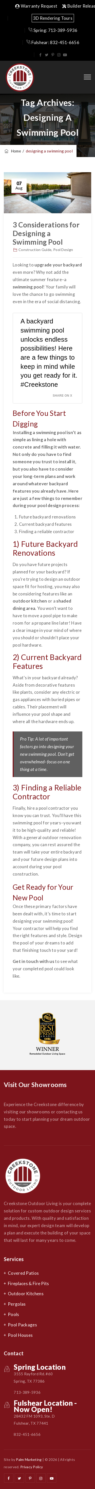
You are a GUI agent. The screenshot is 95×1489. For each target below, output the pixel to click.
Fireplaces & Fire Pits (28, 1283)
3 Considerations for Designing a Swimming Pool (46, 233)
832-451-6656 (27, 1434)
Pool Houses (20, 1335)
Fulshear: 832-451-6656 (52, 42)
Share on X (62, 395)
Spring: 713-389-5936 (53, 30)
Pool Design (63, 249)
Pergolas (17, 1304)
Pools (13, 1314)
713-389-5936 (27, 1392)
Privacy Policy (31, 1467)
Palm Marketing (29, 1459)
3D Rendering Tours (52, 18)
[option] (47, 1035)
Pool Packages (22, 1324)
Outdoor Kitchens (26, 1293)
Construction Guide (34, 249)
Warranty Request (36, 6)
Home (12, 151)
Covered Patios (23, 1273)
